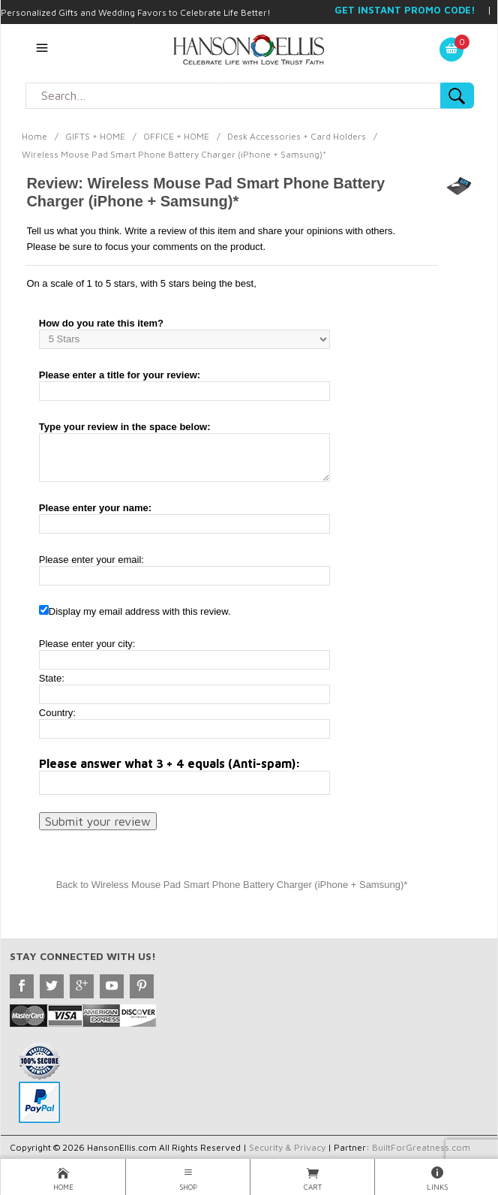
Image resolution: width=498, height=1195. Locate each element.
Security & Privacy (287, 1147)
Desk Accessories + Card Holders (296, 136)
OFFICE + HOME (176, 136)
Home (34, 136)
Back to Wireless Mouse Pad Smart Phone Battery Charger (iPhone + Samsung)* (232, 884)
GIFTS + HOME (95, 136)
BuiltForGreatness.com (421, 1147)
